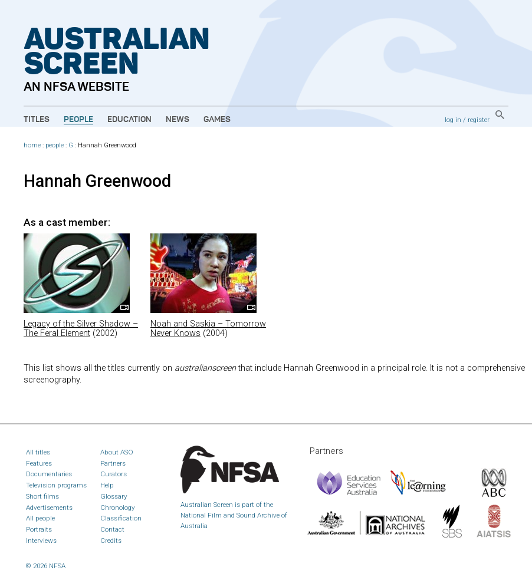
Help (107, 485)
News (177, 120)
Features (39, 463)
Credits (110, 540)
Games (217, 120)
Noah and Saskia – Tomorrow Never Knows (208, 328)
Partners (113, 463)
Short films (42, 496)
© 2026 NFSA (45, 566)
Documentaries (49, 474)
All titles (38, 452)
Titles (37, 120)
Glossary (113, 496)
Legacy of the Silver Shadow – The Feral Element (81, 328)
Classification (121, 518)
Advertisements (49, 507)
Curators (113, 474)
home (32, 145)
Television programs (56, 485)
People (78, 120)
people (54, 145)
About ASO (116, 452)
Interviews (41, 540)
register (479, 120)
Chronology (117, 507)
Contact (112, 529)
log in (453, 120)
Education (129, 120)
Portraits (39, 529)
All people (40, 518)
